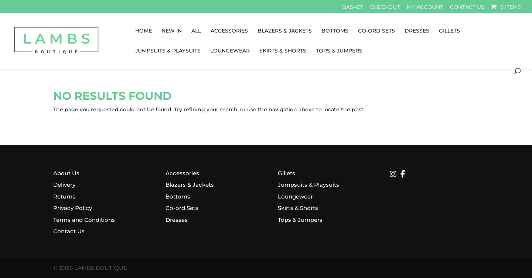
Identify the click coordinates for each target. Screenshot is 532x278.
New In (171, 31)
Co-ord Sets (182, 207)
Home (143, 31)
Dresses (417, 31)
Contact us (467, 7)
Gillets (449, 31)
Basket (352, 7)
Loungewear (230, 51)
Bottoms (334, 31)
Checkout (385, 7)
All (196, 31)
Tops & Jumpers (339, 51)
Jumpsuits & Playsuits (168, 51)
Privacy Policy (72, 207)
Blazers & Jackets (285, 31)
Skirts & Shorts (282, 51)
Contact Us (69, 231)
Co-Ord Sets (376, 31)
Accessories (229, 31)
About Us (66, 173)
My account (425, 7)
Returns (64, 196)
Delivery (64, 184)
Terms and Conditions (84, 219)
